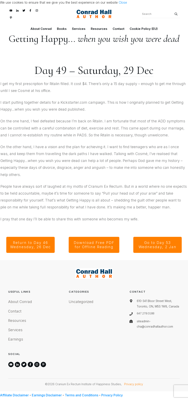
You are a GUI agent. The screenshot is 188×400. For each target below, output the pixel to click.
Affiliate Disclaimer (14, 395)
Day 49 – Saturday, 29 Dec (94, 70)
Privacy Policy (112, 395)
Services (15, 330)
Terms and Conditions (81, 395)
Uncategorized (81, 302)
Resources (17, 320)
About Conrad (20, 302)
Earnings (15, 339)
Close (123, 2)
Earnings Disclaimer (47, 395)
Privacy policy (133, 384)
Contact (14, 311)
